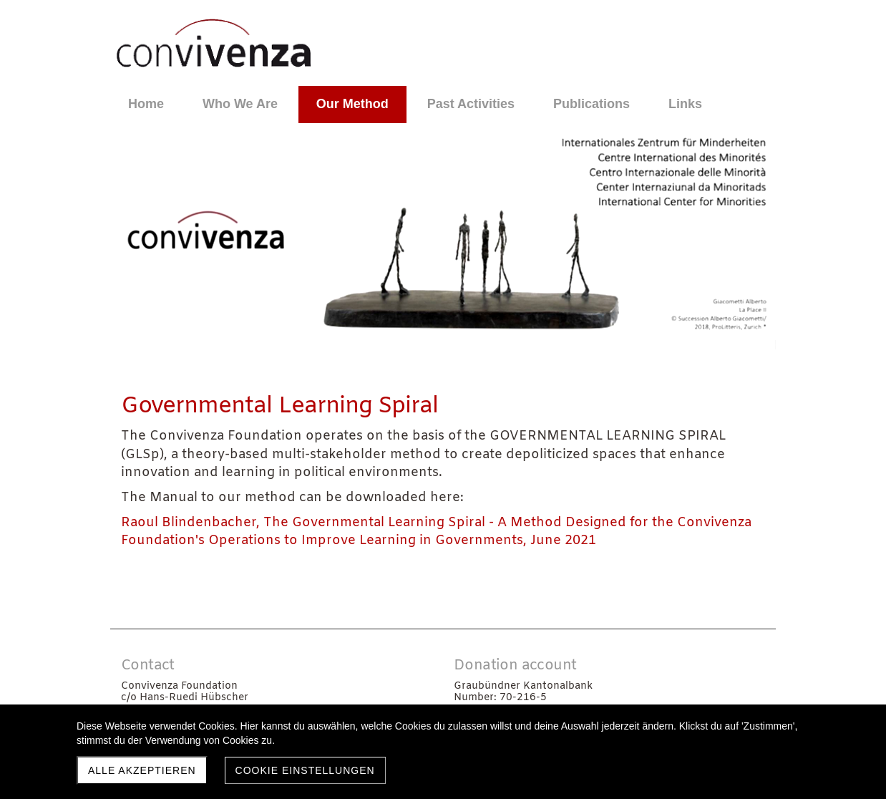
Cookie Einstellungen (305, 770)
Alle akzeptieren (142, 770)
